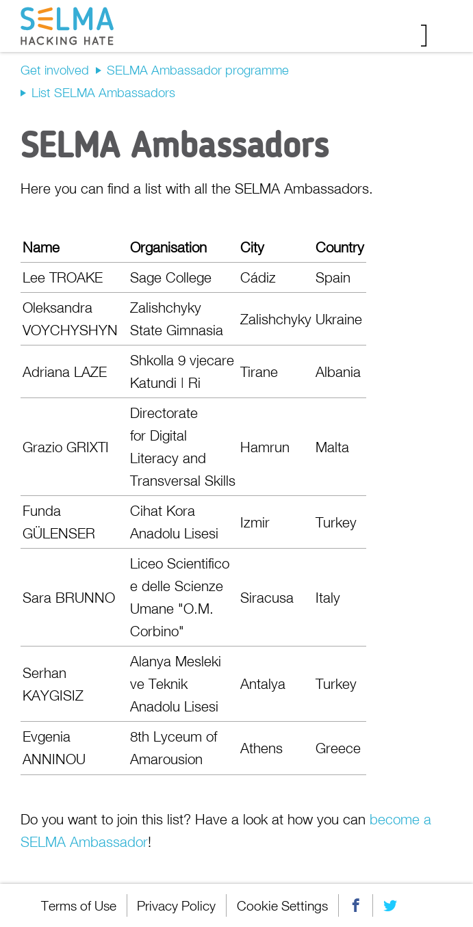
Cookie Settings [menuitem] (283, 905)
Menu (433, 35)
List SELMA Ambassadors (103, 92)
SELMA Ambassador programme (198, 69)
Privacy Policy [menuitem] (177, 905)
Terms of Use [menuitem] (78, 905)
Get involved (55, 69)
